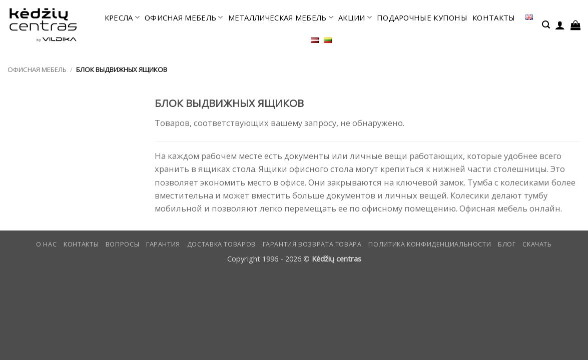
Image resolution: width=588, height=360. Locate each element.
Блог (507, 244)
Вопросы (122, 244)
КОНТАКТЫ (493, 17)
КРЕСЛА (122, 17)
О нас (46, 244)
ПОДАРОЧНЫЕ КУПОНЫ (422, 17)
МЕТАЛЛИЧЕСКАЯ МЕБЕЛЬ (280, 17)
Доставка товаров (221, 244)
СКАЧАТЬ (536, 244)
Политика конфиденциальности (429, 244)
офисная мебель (184, 17)
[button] (546, 24)
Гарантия (163, 244)
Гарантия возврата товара (312, 244)
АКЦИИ (355, 17)
